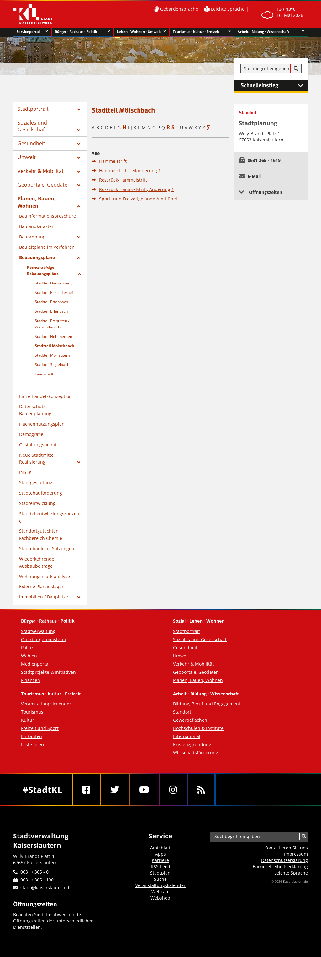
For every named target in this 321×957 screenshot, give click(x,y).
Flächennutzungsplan (42, 424)
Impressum (296, 854)
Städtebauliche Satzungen (46, 548)
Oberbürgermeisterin (43, 639)
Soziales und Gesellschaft (32, 126)
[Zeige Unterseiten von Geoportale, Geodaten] (79, 185)
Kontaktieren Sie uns (286, 848)
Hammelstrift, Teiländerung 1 (130, 170)
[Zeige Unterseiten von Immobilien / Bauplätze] (79, 597)
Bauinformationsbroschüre (47, 216)
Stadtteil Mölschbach (54, 345)
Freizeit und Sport (40, 728)
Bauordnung (32, 237)
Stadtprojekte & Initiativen (48, 672)
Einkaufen (31, 736)
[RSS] (201, 789)
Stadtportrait (33, 108)
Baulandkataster (36, 226)
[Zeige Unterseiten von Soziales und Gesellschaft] (79, 130)
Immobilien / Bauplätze (43, 597)
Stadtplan (160, 873)
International (186, 736)
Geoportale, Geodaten (44, 184)
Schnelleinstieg (274, 85)
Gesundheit (31, 143)
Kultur (27, 720)
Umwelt (27, 157)
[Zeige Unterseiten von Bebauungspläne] (79, 258)
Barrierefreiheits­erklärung (280, 866)
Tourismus (32, 712)
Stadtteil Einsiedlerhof (54, 292)
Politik (27, 648)
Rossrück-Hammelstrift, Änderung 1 (136, 189)
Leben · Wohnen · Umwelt (141, 31)
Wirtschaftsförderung (195, 753)
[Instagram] (173, 789)
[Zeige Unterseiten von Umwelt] (79, 158)
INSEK (25, 472)
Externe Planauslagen (42, 586)
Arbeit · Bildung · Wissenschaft (271, 31)
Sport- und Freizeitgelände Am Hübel (138, 199)
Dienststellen (27, 927)
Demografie (31, 434)
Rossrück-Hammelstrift (123, 180)
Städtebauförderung (40, 493)
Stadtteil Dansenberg (53, 283)
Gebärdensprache (179, 9)
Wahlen (29, 656)
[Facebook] (86, 789)
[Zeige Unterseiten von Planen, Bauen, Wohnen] (79, 206)
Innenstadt (44, 374)
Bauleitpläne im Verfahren (47, 247)
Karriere (160, 860)
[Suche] (296, 68)
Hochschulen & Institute (198, 728)
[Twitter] (115, 789)
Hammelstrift (113, 161)
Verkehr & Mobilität (41, 170)
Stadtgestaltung (35, 483)
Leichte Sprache (228, 9)
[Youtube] (144, 789)
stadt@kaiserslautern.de (46, 888)
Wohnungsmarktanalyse (44, 576)
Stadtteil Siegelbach (52, 364)
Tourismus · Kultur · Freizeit (202, 31)
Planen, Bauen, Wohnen (37, 202)
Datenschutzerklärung (284, 860)
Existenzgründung (192, 744)
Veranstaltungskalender (46, 704)
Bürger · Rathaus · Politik (82, 31)
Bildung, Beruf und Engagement (206, 704)
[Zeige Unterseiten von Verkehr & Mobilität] (79, 171)
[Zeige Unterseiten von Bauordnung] (79, 237)
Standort (182, 712)
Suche (160, 879)
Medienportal (35, 664)
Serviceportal (32, 31)
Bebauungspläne (37, 257)
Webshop (160, 898)
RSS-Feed (160, 866)
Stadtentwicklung (37, 503)
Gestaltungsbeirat (38, 445)
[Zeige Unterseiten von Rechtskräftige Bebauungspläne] (79, 274)
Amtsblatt (160, 848)
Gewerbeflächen (190, 720)
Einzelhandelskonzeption (45, 396)
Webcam (160, 892)
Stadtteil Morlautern (52, 355)
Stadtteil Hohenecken (53, 336)
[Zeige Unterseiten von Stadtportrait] (79, 109)
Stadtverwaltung (38, 631)
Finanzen (30, 680)
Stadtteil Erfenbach (51, 302)
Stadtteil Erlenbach (51, 311)
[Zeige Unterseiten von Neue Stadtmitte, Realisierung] (79, 462)
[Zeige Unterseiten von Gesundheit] (79, 144)
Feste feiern (33, 744)
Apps (160, 854)
